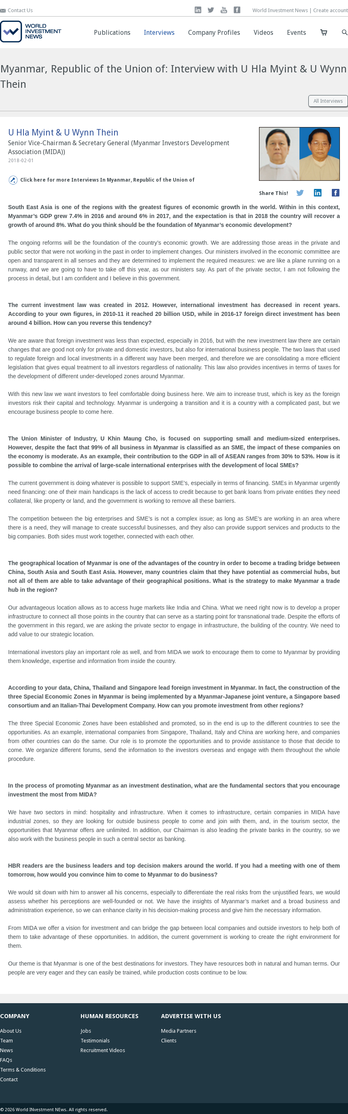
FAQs (6, 1060)
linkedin (198, 9)
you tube (224, 9)
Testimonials (95, 1041)
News (6, 1050)
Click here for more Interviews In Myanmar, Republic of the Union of (107, 180)
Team (6, 1041)
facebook (236, 9)
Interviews (159, 32)
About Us (10, 1031)
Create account (330, 10)
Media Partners (178, 1031)
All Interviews (328, 101)
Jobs (86, 1031)
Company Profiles (214, 32)
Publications (112, 32)
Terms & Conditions (23, 1070)
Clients (168, 1041)
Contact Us (20, 10)
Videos (263, 32)
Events (296, 32)
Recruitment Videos (103, 1050)
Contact (9, 1079)
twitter (211, 9)
